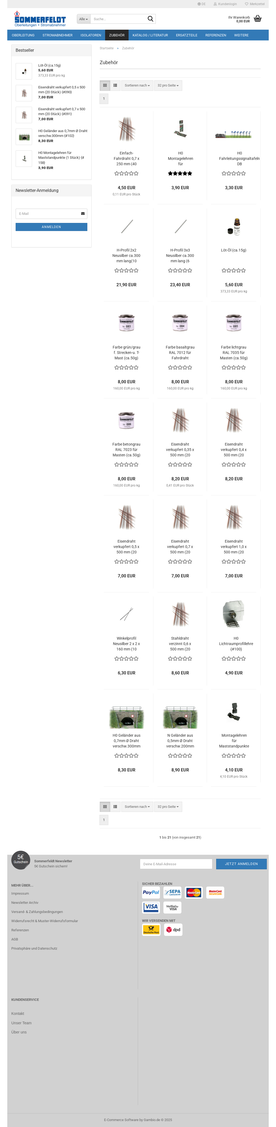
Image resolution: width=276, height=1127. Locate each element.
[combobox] (137, 85)
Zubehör (117, 35)
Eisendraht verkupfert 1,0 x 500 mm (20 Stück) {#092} (234, 547)
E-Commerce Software (121, 1120)
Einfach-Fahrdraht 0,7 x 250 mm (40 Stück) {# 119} (126, 159)
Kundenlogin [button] (225, 4)
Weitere (241, 35)
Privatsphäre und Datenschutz (34, 948)
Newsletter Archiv (24, 903)
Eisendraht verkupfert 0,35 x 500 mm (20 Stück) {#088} (180, 450)
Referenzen (215, 35)
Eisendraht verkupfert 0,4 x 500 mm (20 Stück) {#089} (234, 450)
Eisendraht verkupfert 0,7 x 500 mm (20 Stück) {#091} (180, 547)
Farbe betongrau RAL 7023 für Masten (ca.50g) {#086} (126, 450)
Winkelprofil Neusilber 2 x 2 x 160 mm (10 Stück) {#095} (126, 644)
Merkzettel (255, 4)
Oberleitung (23, 35)
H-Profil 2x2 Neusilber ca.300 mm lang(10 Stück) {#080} (126, 256)
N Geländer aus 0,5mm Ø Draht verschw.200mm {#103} (180, 741)
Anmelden (51, 227)
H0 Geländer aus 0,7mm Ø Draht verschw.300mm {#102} (126, 741)
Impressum (20, 893)
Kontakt (17, 1013)
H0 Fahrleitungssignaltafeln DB (239, 158)
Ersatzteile (186, 35)
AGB (14, 939)
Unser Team (21, 1023)
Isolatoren (91, 35)
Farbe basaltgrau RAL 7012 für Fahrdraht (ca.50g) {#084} (180, 353)
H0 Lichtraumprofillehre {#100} (236, 643)
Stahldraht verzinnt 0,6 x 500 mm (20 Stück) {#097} (180, 644)
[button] (202, 4)
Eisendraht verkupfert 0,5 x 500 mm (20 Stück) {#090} (126, 547)
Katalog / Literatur (150, 35)
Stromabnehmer (58, 35)
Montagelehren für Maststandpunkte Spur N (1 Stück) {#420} (234, 741)
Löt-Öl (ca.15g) (233, 250)
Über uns (19, 1031)
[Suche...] (83, 19)
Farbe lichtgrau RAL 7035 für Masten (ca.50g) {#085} (234, 353)
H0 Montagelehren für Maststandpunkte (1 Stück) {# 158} (180, 159)
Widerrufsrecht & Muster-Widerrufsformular (44, 921)
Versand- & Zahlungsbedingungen (37, 912)
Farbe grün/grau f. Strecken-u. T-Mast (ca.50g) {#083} (126, 353)
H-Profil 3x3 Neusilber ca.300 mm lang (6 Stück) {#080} (180, 256)
